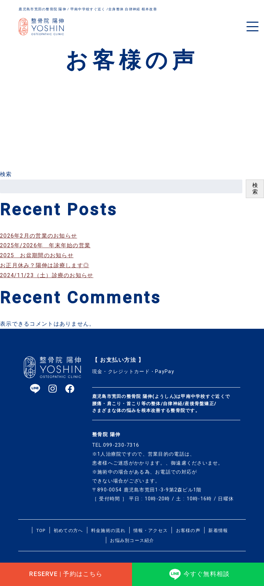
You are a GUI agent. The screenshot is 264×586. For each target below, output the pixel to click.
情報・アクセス (150, 530)
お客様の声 (188, 530)
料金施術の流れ (108, 530)
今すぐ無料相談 (198, 571)
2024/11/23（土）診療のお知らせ (47, 275)
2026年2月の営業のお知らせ (38, 235)
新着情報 (218, 530)
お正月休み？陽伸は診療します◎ (44, 265)
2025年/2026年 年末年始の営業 (45, 245)
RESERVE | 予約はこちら (66, 571)
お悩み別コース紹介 (132, 540)
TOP (41, 530)
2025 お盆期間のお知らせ (37, 255)
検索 (6, 174)
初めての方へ (68, 530)
